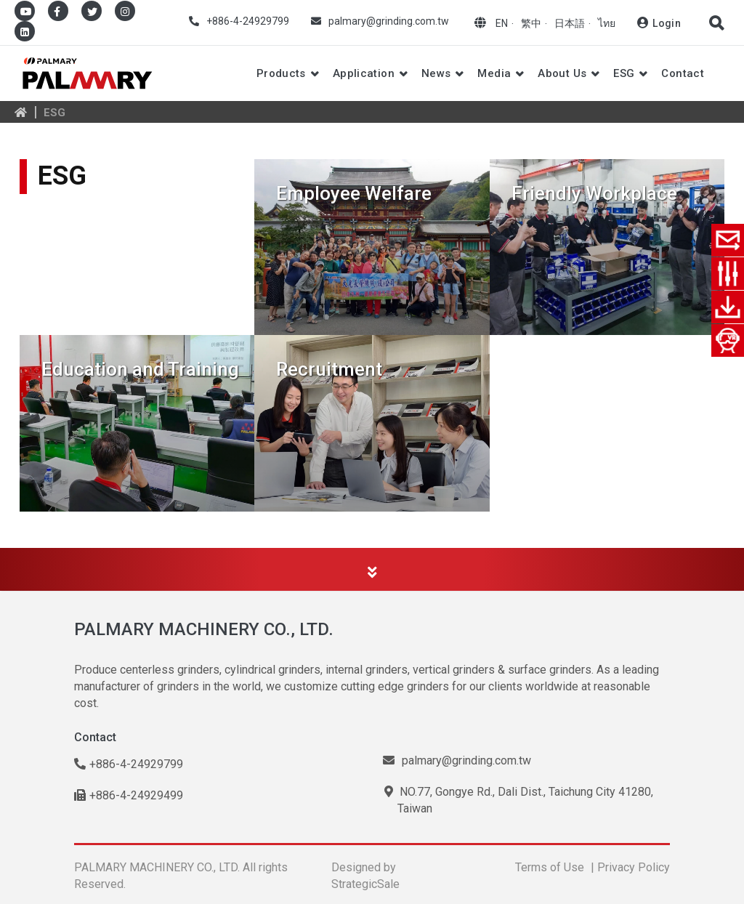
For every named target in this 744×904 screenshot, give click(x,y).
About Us (562, 73)
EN (502, 23)
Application (364, 73)
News (436, 73)
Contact (682, 73)
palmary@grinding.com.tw (388, 21)
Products (281, 73)
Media (494, 73)
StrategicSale (365, 884)
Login (666, 23)
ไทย (606, 23)
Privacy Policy (633, 867)
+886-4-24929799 (247, 21)
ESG (623, 73)
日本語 (569, 23)
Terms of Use (549, 867)
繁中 (531, 23)
